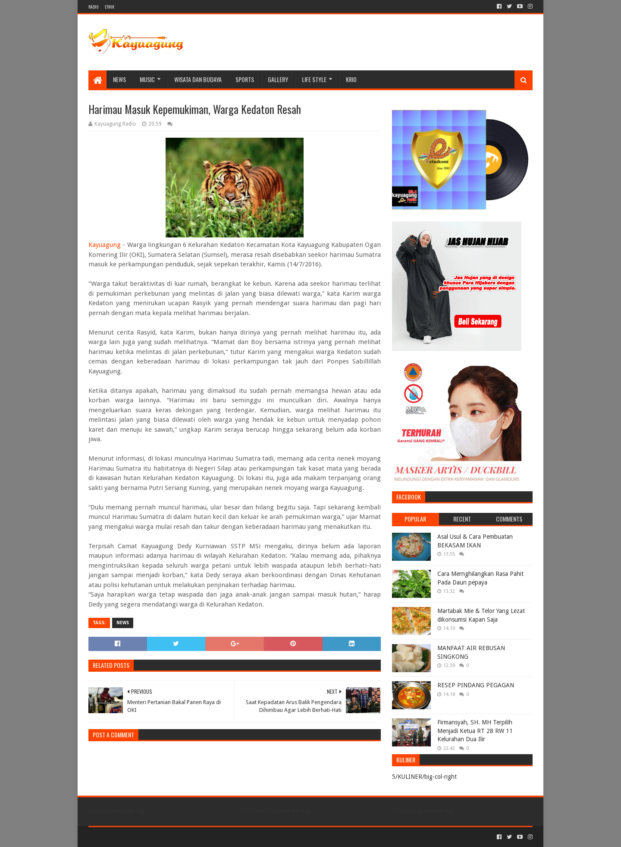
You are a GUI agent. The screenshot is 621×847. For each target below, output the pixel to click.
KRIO (351, 79)
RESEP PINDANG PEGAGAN (475, 685)
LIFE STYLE (314, 79)
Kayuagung (104, 245)
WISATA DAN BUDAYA (198, 79)
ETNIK (109, 6)
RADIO (93, 6)
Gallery (278, 79)
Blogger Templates (186, 837)
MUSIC (147, 79)
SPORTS (244, 79)
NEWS (119, 79)
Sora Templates (136, 837)
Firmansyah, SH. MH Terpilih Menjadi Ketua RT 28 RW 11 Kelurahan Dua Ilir (475, 731)
